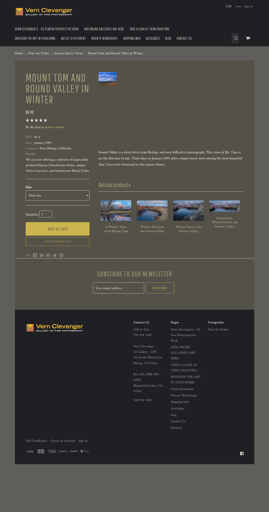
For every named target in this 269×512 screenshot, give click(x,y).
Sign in (248, 6)
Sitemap (176, 467)
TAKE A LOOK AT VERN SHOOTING (149, 29)
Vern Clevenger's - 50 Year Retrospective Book (47, 29)
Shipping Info (132, 38)
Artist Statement (73, 38)
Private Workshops (104, 38)
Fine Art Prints (218, 369)
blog (168, 38)
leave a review (55, 127)
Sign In (83, 480)
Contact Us (184, 38)
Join (238, 6)
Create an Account (62, 480)
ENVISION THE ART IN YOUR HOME (35, 38)
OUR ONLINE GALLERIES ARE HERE (104, 29)
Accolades (153, 38)
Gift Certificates (36, 480)
